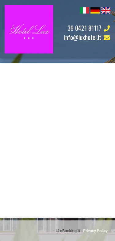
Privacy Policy (95, 230)
